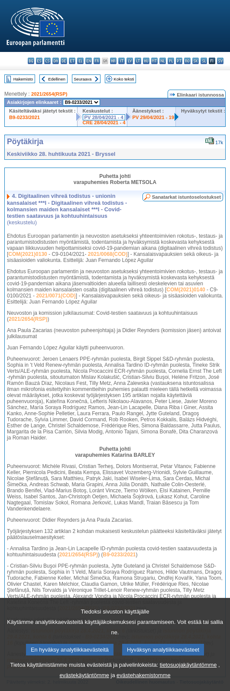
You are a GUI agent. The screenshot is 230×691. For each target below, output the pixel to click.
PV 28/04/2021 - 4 (103, 117)
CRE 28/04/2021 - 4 (104, 122)
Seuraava (82, 79)
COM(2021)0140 (185, 290)
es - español (39, 61)
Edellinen (56, 79)
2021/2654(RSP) (49, 94)
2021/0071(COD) (55, 296)
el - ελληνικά (80, 61)
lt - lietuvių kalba (138, 61)
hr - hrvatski (113, 61)
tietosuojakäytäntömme (188, 675)
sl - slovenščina (204, 61)
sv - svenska (220, 61)
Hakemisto (23, 79)
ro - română (187, 61)
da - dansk (55, 61)
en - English (88, 61)
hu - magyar (146, 61)
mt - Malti (154, 61)
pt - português (179, 61)
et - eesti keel (72, 61)
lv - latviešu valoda (129, 61)
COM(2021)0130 (27, 254)
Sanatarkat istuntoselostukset (186, 197)
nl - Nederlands (162, 61)
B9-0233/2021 (24, 117)
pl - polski (171, 61)
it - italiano (121, 61)
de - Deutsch (64, 61)
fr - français (97, 61)
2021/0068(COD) (107, 254)
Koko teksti (124, 79)
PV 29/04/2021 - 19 (153, 117)
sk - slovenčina (195, 61)
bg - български (31, 61)
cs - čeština (47, 61)
